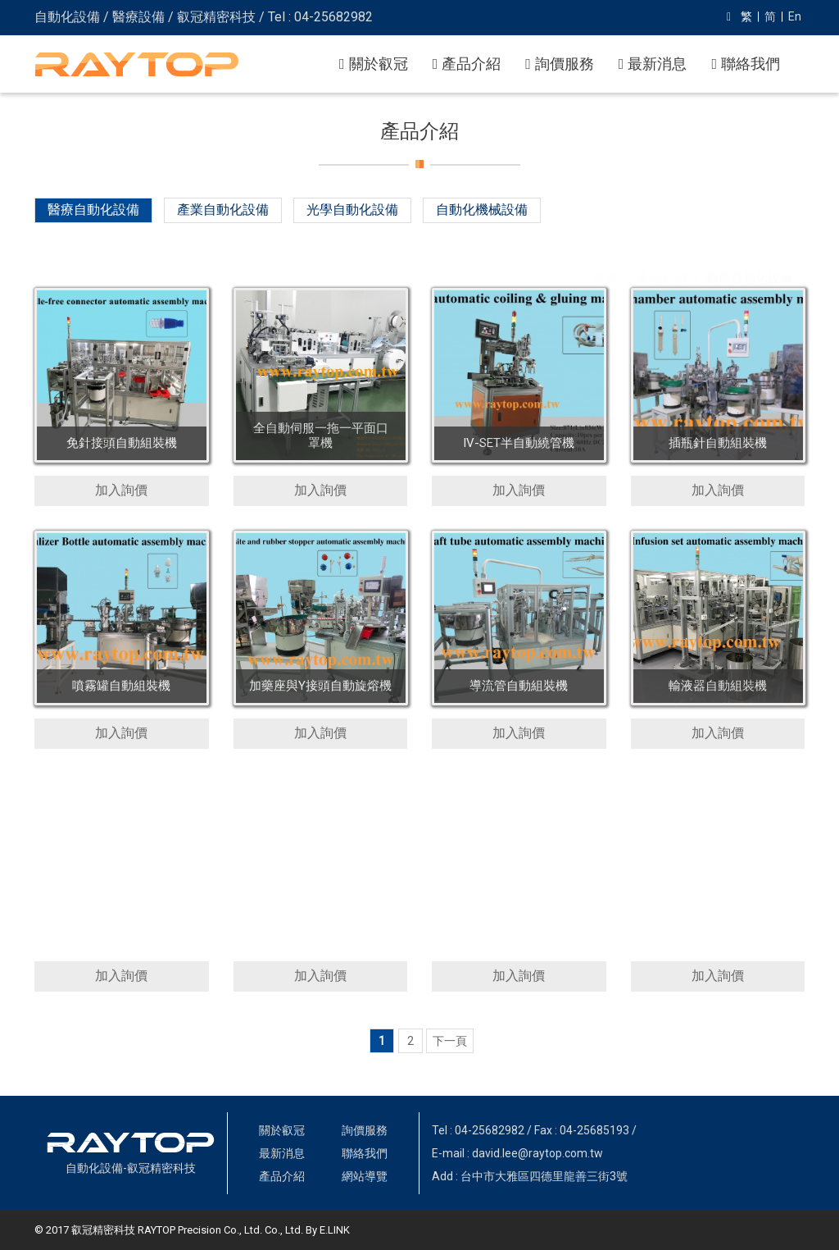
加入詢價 (121, 490)
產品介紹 (467, 63)
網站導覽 (365, 1176)
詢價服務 (559, 63)
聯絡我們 (745, 63)
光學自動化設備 (352, 209)
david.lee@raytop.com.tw (537, 1153)
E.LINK (335, 1230)
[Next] (450, 1041)
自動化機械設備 (482, 209)
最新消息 (653, 63)
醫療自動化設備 (93, 209)
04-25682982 (489, 1130)
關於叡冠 (373, 63)
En (794, 16)
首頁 (605, 254)
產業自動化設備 (223, 209)
